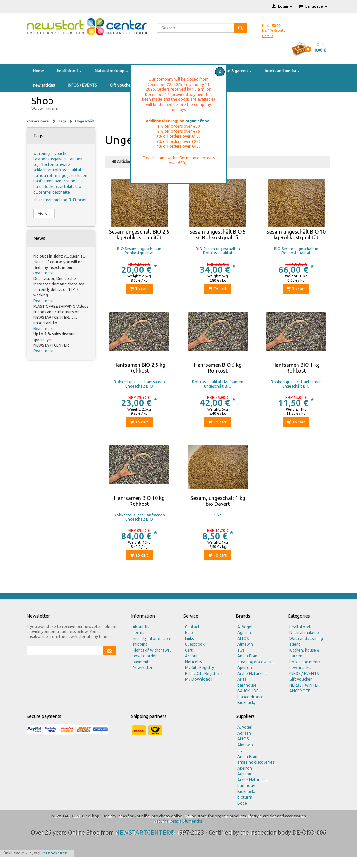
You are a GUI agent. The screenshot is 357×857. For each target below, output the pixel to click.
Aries (241, 679)
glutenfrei (42, 192)
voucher (61, 153)
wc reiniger (43, 153)
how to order (145, 656)
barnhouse (247, 685)
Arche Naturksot (252, 673)
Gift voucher (121, 85)
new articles (44, 85)
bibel (82, 200)
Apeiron (244, 668)
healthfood (69, 71)
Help (189, 633)
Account (192, 656)
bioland (61, 200)
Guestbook (195, 644)
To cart (139, 289)
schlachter (43, 170)
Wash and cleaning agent (306, 641)
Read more (43, 273)
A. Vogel (244, 627)
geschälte (61, 192)
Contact (192, 627)
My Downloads (198, 679)
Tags (62, 121)
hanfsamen (44, 181)
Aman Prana (248, 656)
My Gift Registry (199, 668)
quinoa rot (43, 175)
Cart (189, 650)
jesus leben (77, 175)
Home (38, 71)
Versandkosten (54, 853)
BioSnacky (246, 703)
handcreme (65, 181)
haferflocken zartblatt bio (57, 186)
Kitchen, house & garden (228, 71)
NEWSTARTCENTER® (145, 832)
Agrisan (244, 633)
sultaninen (73, 159)
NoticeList (194, 662)
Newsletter (143, 668)
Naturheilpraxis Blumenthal (178, 821)
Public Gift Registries (203, 673)
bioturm (244, 797)
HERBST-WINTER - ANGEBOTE (305, 688)
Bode (242, 803)
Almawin (245, 644)
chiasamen (43, 200)
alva (241, 650)
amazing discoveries (255, 662)
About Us (141, 627)
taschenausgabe (48, 159)
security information (151, 638)
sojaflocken (44, 164)
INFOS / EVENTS (82, 85)
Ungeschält (84, 121)
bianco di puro (250, 697)
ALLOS (243, 638)
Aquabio (245, 774)
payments (141, 662)
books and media (282, 71)
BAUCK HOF (247, 691)
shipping (140, 644)
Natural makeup (111, 71)
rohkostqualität (67, 170)
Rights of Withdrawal (152, 650)
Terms (138, 633)
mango (61, 175)
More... (44, 213)
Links (189, 638)
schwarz (62, 164)
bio (73, 199)
